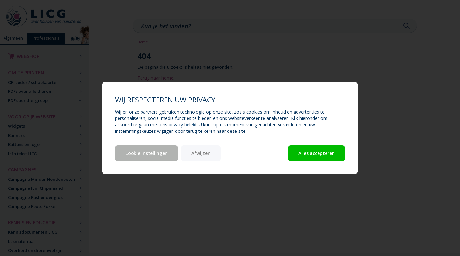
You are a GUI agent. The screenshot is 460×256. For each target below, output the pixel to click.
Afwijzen (201, 153)
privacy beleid (182, 125)
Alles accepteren (316, 153)
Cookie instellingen (146, 153)
